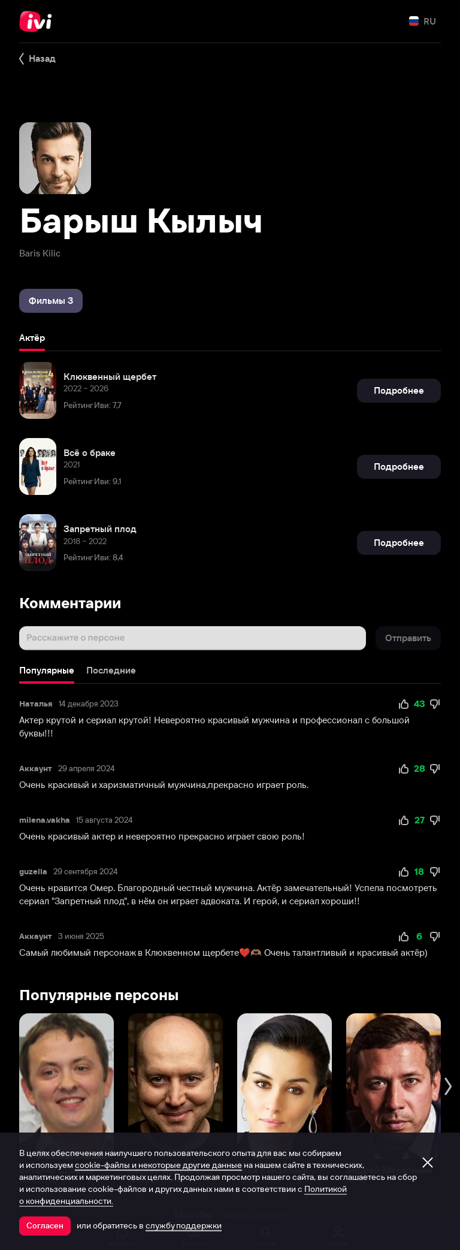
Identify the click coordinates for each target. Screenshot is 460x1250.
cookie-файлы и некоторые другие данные (158, 1165)
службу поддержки (184, 1225)
